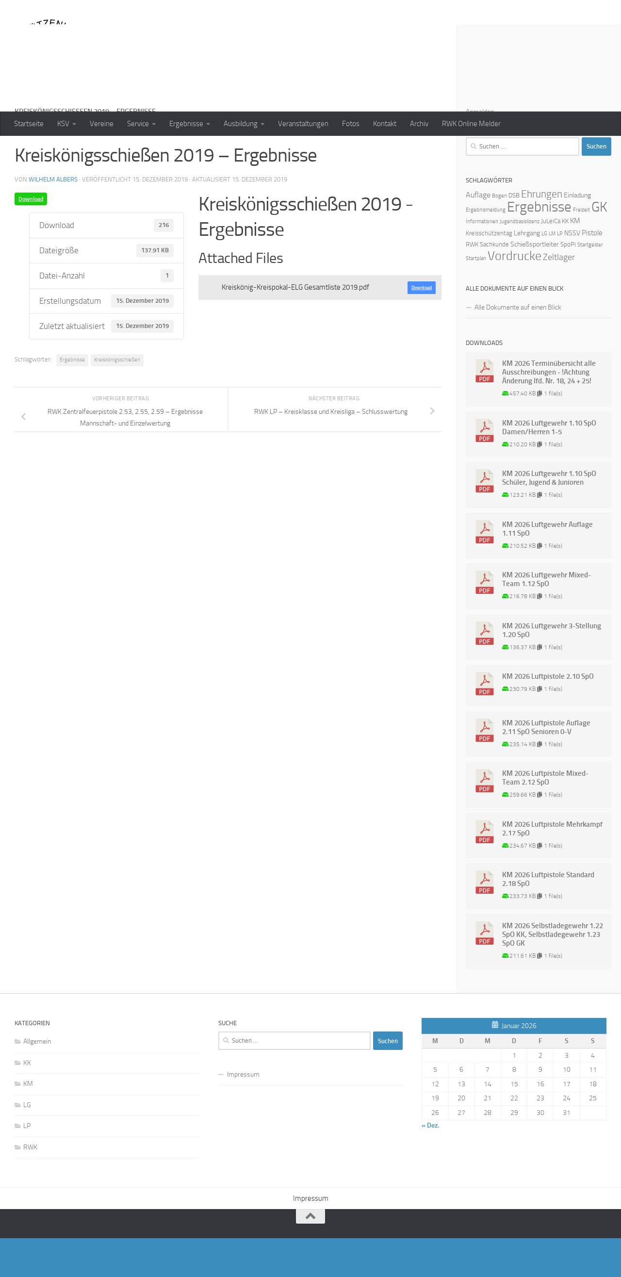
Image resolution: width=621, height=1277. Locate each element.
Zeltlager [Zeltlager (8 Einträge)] (559, 296)
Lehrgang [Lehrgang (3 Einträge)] (527, 272)
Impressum (243, 1113)
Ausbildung (241, 123)
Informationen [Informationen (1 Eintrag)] (482, 260)
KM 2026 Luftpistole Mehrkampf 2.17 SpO (552, 867)
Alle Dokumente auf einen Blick (517, 346)
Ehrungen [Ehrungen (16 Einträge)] (541, 233)
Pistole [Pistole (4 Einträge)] (592, 271)
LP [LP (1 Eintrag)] (560, 272)
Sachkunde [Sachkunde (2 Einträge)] (494, 283)
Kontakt (384, 123)
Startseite (29, 123)
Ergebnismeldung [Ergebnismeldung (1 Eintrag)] (486, 249)
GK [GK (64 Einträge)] (599, 246)
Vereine (102, 123)
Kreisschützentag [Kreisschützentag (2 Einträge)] (489, 272)
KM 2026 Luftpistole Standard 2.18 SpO (548, 918)
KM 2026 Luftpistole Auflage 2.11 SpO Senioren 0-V (546, 766)
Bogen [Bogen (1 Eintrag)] (499, 234)
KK (27, 1101)
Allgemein (37, 1080)
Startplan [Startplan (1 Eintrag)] (476, 297)
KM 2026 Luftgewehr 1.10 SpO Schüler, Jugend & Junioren (549, 516)
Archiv (419, 123)
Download (30, 237)
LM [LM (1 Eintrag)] (552, 272)
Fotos (351, 123)
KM (28, 1122)
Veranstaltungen (303, 123)
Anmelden (480, 151)
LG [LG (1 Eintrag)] (544, 272)
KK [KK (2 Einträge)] (565, 259)
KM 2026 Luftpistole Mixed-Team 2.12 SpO (545, 816)
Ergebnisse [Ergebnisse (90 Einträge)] (539, 245)
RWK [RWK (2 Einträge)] (472, 283)
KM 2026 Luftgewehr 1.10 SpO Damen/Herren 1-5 (549, 466)
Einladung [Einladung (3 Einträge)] (577, 234)
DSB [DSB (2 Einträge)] (514, 234)
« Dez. (430, 1164)
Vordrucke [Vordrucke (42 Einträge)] (514, 294)
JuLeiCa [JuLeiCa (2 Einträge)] (550, 259)
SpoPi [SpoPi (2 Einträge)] (568, 283)
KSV (63, 123)
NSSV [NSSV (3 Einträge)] (572, 272)
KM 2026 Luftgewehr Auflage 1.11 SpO (547, 567)
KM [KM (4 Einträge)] (575, 259)
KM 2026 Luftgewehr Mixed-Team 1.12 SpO (546, 618)
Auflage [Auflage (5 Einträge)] (478, 233)
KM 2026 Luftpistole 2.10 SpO (548, 715)
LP (27, 1165)
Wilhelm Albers (53, 218)
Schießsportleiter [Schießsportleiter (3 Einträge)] (534, 283)
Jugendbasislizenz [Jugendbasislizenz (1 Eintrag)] (519, 260)
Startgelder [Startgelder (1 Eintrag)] (590, 283)
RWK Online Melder (471, 123)
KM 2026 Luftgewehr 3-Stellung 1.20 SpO (551, 669)
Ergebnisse (186, 123)
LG (27, 1144)
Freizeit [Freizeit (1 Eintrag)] (581, 249)
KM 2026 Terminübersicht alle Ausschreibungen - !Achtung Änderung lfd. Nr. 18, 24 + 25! (549, 411)
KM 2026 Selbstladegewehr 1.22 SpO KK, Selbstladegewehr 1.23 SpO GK (552, 973)
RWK (30, 1186)
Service (138, 123)
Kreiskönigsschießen (117, 398)
